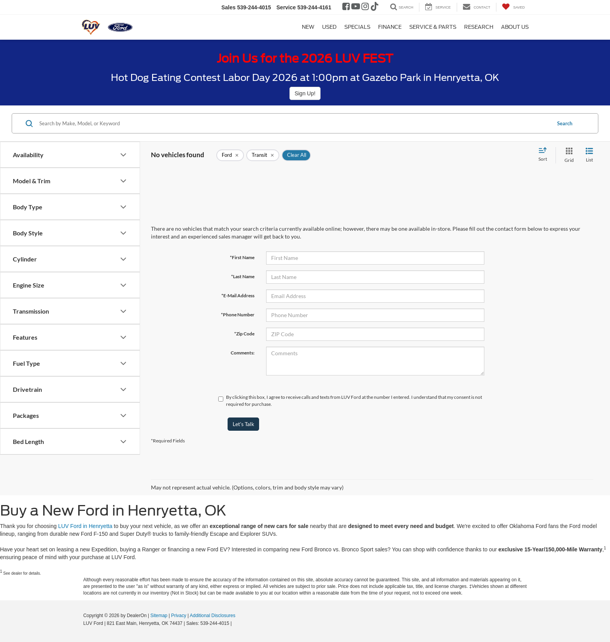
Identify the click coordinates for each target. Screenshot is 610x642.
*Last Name (242, 276)
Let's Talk (243, 424)
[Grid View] (568, 155)
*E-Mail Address (237, 295)
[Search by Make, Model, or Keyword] (294, 123)
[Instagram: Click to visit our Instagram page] (365, 7)
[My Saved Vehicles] (513, 7)
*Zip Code (244, 334)
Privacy (178, 615)
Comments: (242, 353)
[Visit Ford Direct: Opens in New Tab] (235, 623)
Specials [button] (357, 27)
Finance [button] (389, 27)
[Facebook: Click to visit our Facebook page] (346, 7)
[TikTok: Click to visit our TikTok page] (374, 7)
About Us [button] (515, 27)
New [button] (308, 27)
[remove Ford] (230, 155)
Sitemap (158, 615)
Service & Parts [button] (432, 27)
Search (564, 123)
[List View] (589, 155)
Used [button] (329, 27)
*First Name (242, 257)
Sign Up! (305, 93)
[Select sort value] (545, 155)
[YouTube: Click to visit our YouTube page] (355, 7)
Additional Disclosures (212, 615)
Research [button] (478, 27)
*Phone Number (237, 314)
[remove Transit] (262, 155)
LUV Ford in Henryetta (85, 526)
